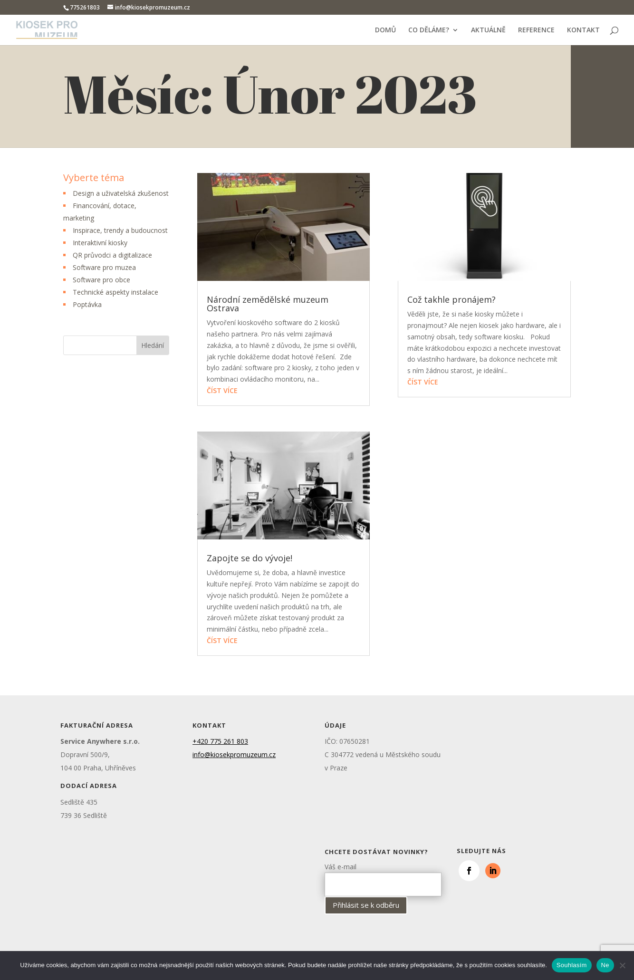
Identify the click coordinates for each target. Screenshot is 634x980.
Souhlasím (572, 965)
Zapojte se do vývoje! (249, 558)
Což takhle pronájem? (451, 299)
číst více (222, 390)
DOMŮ (385, 30)
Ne (605, 965)
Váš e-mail (383, 875)
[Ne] (622, 965)
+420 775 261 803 (220, 741)
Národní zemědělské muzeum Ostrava (267, 304)
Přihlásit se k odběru (366, 905)
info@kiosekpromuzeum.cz (234, 754)
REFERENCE (536, 30)
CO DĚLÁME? (428, 30)
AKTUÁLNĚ (488, 30)
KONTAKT (583, 30)
